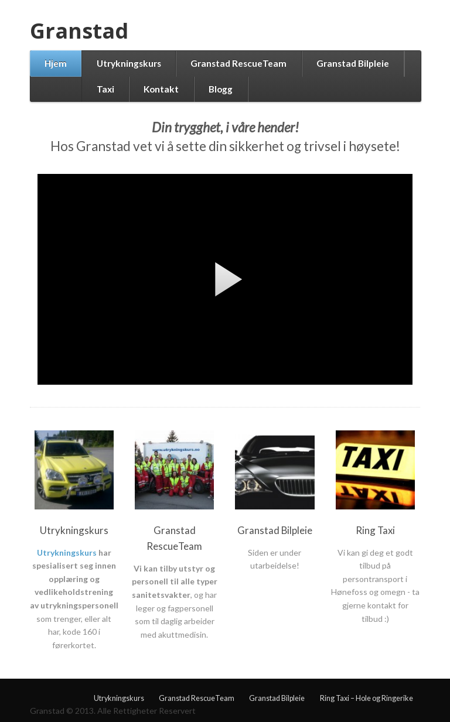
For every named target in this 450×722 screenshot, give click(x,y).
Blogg (221, 89)
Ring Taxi (375, 530)
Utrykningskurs (129, 63)
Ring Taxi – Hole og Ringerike (366, 698)
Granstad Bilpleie (352, 63)
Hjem (56, 63)
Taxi (105, 89)
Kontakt (161, 89)
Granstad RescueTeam (238, 63)
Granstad (79, 30)
